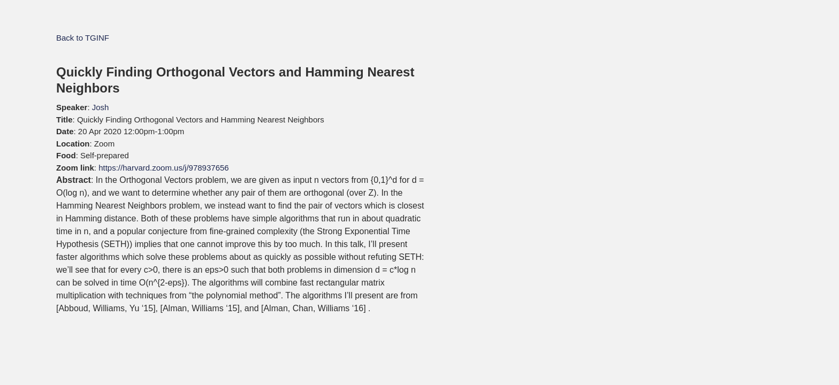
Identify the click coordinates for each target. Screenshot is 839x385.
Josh (100, 107)
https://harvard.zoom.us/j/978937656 (163, 167)
